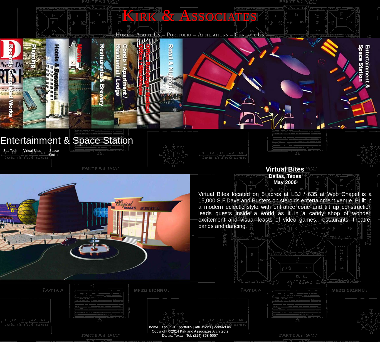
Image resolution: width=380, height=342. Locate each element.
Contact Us (249, 34)
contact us (222, 327)
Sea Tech (10, 151)
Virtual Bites (32, 151)
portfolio (185, 327)
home (153, 327)
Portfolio (179, 34)
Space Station (54, 153)
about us (169, 327)
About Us (148, 34)
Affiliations (213, 34)
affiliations (203, 327)
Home (123, 34)
